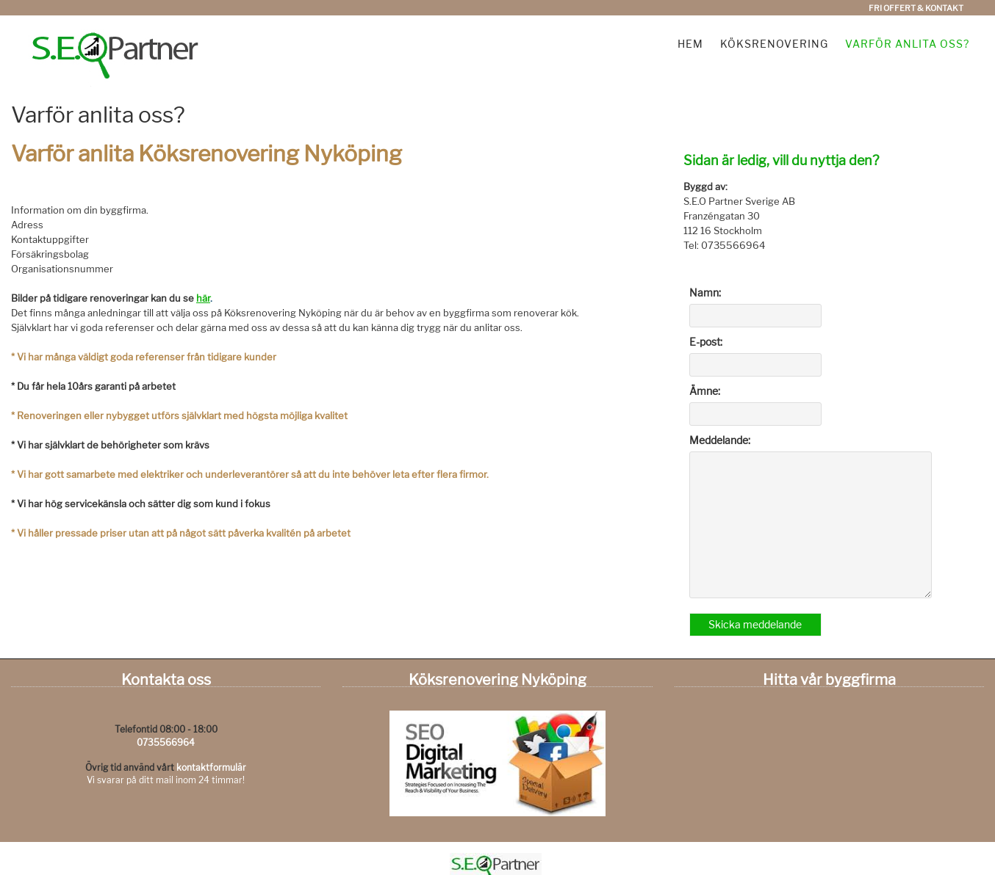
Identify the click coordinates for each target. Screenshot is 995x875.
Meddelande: (719, 440)
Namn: (705, 292)
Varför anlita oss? (907, 43)
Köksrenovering (774, 43)
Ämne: (704, 391)
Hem (690, 43)
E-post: (705, 341)
